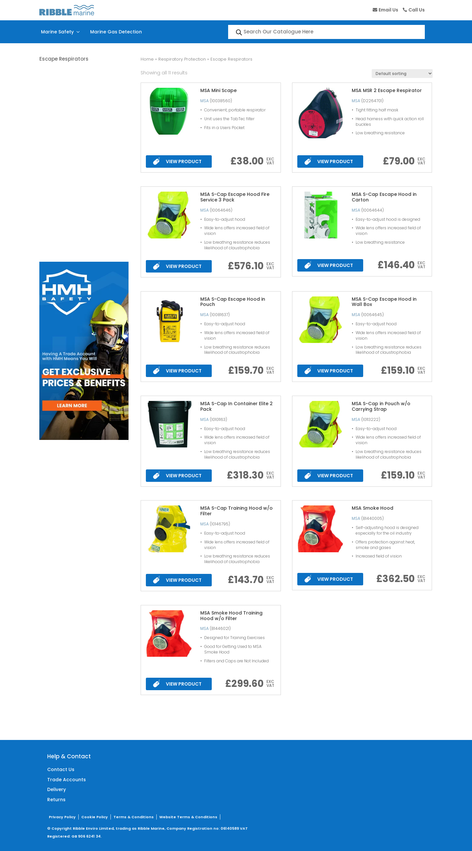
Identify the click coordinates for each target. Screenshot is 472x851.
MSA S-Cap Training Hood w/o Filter (236, 511)
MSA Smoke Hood (372, 508)
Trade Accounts (66, 779)
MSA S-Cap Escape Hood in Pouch (232, 302)
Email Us (388, 10)
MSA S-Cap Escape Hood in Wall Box (384, 302)
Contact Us (60, 769)
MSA (204, 101)
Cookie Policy (94, 817)
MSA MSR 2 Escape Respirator (387, 90)
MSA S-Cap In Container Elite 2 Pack (236, 406)
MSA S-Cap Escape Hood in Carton (384, 197)
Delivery (56, 789)
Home (147, 59)
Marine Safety (61, 31)
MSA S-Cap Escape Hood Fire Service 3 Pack (234, 197)
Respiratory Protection (182, 59)
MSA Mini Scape (218, 90)
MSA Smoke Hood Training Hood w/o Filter (231, 616)
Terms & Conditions (133, 817)
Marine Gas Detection (116, 31)
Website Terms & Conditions (188, 817)
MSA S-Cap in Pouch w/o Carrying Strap (381, 406)
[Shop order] (402, 73)
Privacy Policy (62, 817)
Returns (56, 799)
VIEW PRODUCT (177, 161)
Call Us (416, 10)
